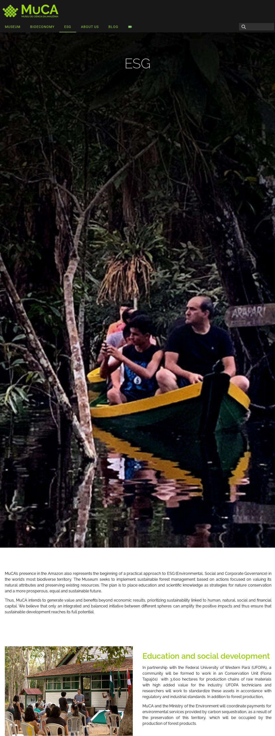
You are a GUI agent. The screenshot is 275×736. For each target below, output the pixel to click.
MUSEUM (12, 27)
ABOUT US (90, 27)
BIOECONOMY (42, 27)
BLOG (113, 27)
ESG (67, 27)
